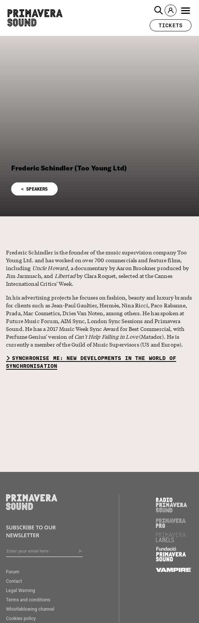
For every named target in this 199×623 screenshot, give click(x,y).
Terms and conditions (28, 599)
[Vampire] (174, 570)
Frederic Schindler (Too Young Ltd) (69, 168)
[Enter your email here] (44, 551)
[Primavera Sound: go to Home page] (34, 17)
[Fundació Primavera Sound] (171, 560)
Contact (14, 581)
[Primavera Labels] (171, 540)
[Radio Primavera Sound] (171, 505)
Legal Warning (20, 590)
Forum (12, 572)
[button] (159, 10)
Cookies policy (21, 618)
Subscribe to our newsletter (31, 531)
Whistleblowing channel (30, 609)
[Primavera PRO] (171, 526)
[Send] (80, 551)
